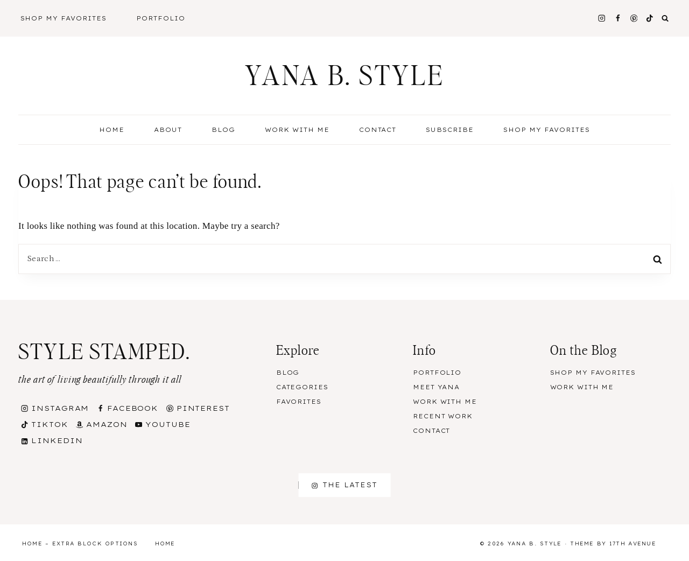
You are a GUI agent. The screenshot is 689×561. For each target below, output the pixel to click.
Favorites (298, 401)
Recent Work (443, 416)
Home (111, 130)
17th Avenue (632, 543)
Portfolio (160, 18)
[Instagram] (601, 18)
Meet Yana (436, 387)
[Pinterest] (634, 18)
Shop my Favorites (546, 130)
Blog (288, 372)
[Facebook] (617, 18)
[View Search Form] (665, 18)
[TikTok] (650, 18)
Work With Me (297, 130)
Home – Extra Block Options (80, 543)
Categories (302, 387)
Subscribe (450, 130)
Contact (378, 130)
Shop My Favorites (63, 18)
